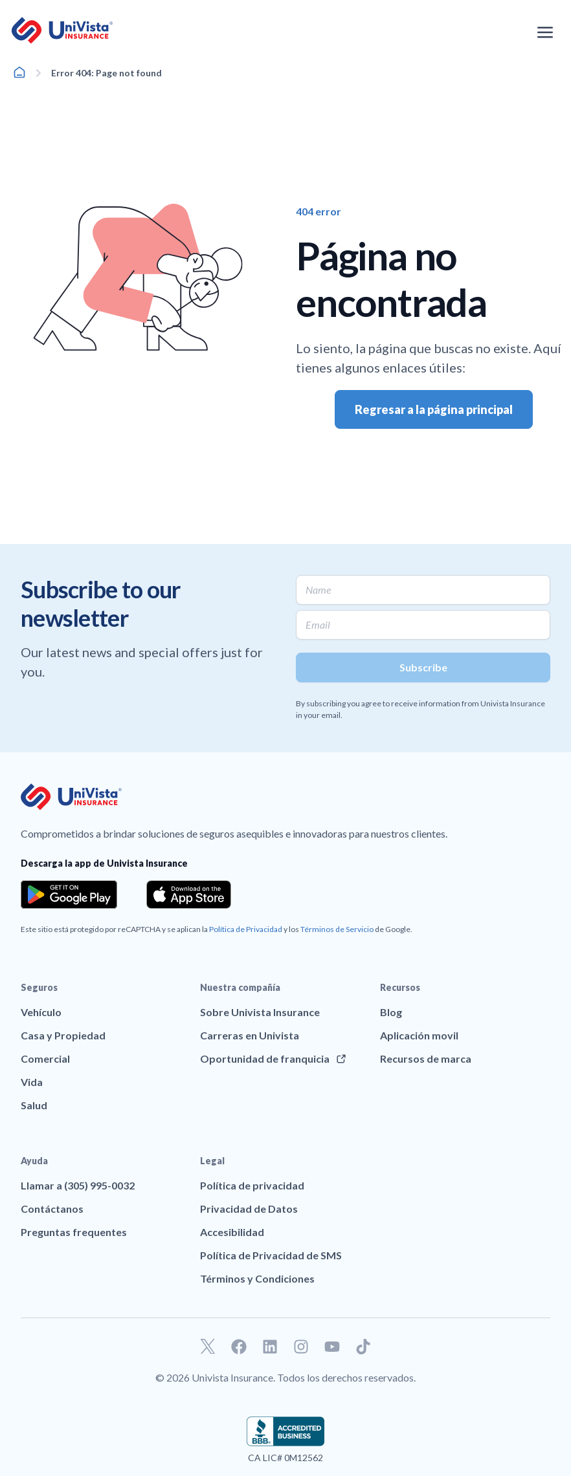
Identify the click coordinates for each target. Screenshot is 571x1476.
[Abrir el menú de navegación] (545, 32)
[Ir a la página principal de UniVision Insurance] (62, 30)
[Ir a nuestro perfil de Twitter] (208, 1346)
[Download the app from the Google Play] (69, 894)
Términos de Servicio (337, 929)
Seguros (39, 987)
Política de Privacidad (245, 929)
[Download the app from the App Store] (189, 894)
